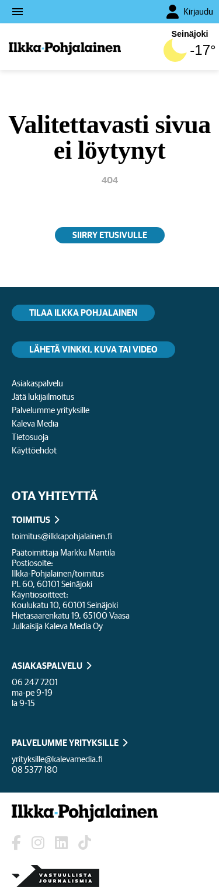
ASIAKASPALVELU (47, 666)
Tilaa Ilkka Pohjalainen (83, 312)
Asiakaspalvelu (37, 383)
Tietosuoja (30, 437)
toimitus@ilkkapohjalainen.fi (62, 536)
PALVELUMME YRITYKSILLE (65, 743)
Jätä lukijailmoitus (43, 397)
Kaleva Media (35, 423)
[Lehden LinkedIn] (61, 843)
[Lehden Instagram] (38, 843)
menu (18, 12)
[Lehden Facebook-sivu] (16, 843)
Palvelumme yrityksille (50, 410)
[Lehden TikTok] (84, 843)
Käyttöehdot (34, 450)
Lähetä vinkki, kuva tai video (93, 349)
